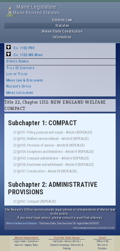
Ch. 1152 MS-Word (28, 55)
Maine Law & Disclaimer (24, 80)
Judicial (18, 245)
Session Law (62, 20)
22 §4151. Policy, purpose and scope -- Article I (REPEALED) (52, 132)
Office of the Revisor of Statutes (21, 223)
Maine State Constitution (62, 31)
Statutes (62, 25)
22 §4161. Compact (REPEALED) (34, 201)
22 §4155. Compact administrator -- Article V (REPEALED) (51, 158)
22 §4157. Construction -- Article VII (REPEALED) (45, 171)
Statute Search (17, 61)
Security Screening (59, 245)
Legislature (20, 241)
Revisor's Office (18, 86)
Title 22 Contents (20, 68)
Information (62, 37)
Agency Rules (31, 245)
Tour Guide (57, 241)
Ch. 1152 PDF (24, 48)
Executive (33, 241)
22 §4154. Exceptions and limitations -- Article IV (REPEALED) (53, 151)
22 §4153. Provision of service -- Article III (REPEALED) (49, 145)
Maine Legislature (19, 92)
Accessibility (72, 241)
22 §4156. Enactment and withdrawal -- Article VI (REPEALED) (53, 164)
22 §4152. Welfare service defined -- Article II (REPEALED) (51, 138)
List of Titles (17, 74)
